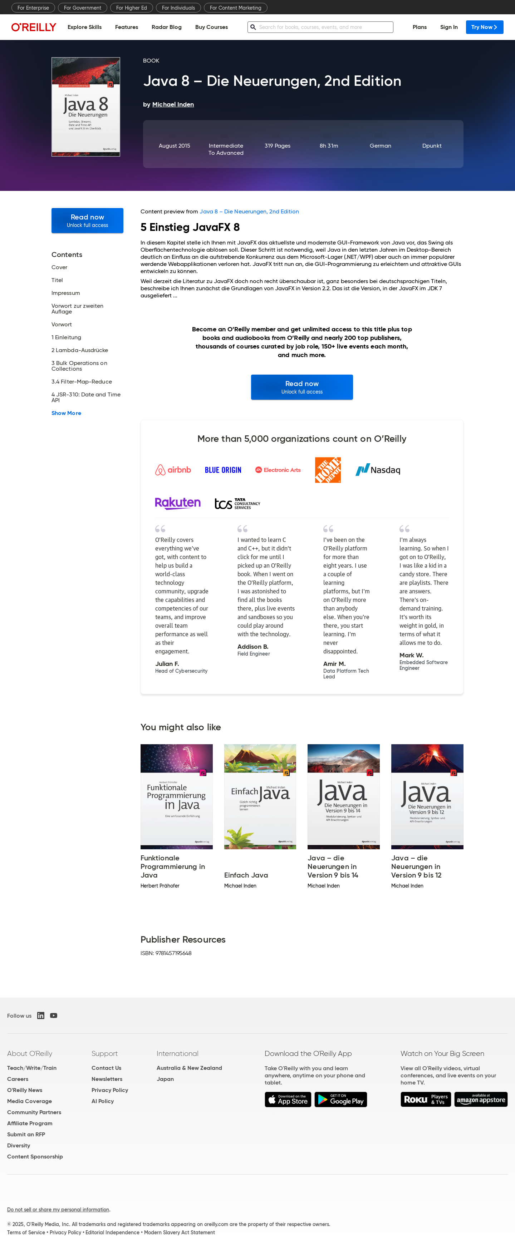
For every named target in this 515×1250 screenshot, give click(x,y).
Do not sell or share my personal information (58, 1209)
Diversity (18, 1145)
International (177, 1053)
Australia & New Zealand (189, 1068)
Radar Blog (167, 27)
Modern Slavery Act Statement (179, 1232)
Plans (420, 27)
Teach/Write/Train (32, 1068)
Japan (165, 1079)
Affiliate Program (30, 1123)
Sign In (449, 27)
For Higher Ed (131, 8)
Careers (17, 1079)
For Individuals (178, 8)
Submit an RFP (26, 1134)
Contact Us (106, 1068)
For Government (82, 8)
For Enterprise (33, 8)
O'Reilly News (24, 1090)
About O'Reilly (29, 1053)
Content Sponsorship (35, 1156)
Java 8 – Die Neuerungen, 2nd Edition (249, 211)
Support (105, 1053)
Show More (66, 413)
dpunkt (431, 145)
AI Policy (103, 1101)
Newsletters (107, 1079)
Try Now (484, 27)
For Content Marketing (235, 8)
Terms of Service (26, 1232)
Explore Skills (85, 27)
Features (126, 27)
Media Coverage (29, 1101)
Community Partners (34, 1112)
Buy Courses (211, 27)
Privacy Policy (110, 1090)
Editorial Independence (112, 1232)
